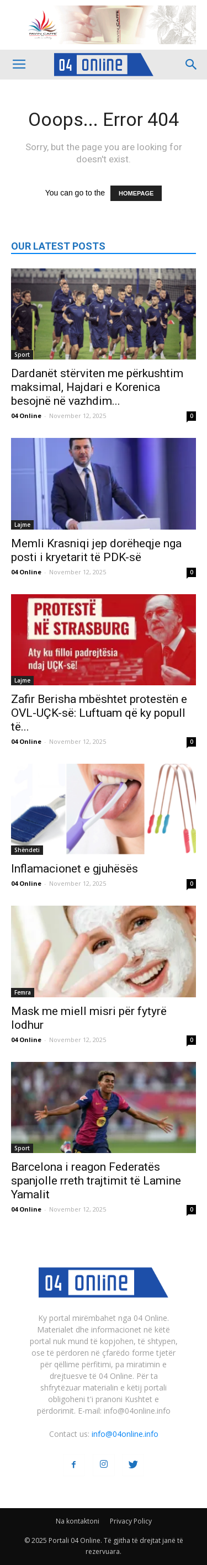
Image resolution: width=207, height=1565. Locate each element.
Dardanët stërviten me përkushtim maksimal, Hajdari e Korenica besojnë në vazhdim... (97, 387)
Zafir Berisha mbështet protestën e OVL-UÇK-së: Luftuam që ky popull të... (99, 712)
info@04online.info (125, 1434)
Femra (22, 992)
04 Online (26, 415)
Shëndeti (27, 850)
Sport (22, 354)
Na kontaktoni (77, 1521)
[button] (191, 65)
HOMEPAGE (136, 193)
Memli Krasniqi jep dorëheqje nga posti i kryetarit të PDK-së (96, 550)
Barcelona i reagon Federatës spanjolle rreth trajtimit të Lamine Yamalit (96, 1180)
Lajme (22, 524)
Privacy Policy (131, 1521)
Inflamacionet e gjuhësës (74, 868)
